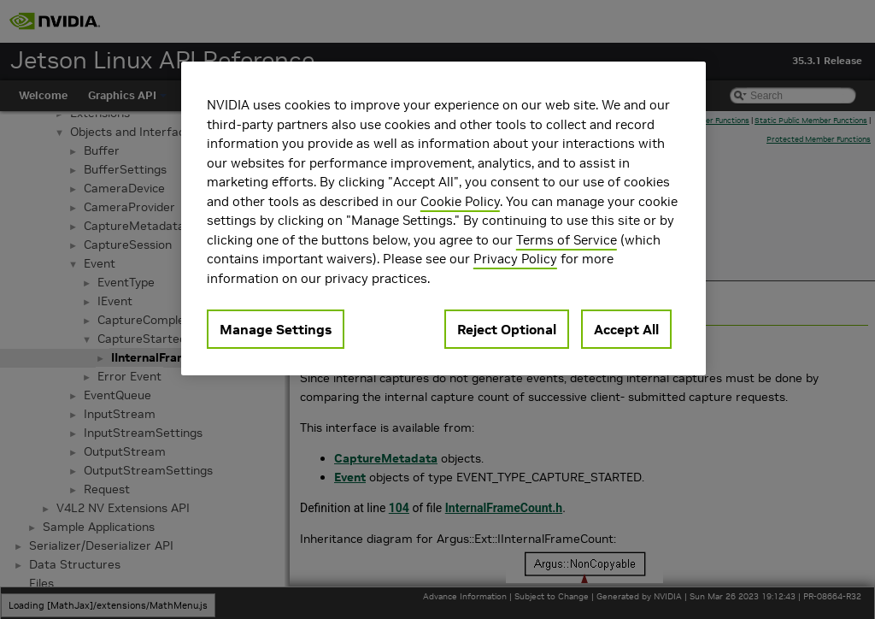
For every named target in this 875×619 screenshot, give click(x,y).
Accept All (626, 329)
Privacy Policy (515, 259)
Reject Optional (506, 329)
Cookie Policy (460, 201)
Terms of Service (566, 240)
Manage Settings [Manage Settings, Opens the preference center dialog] (276, 329)
